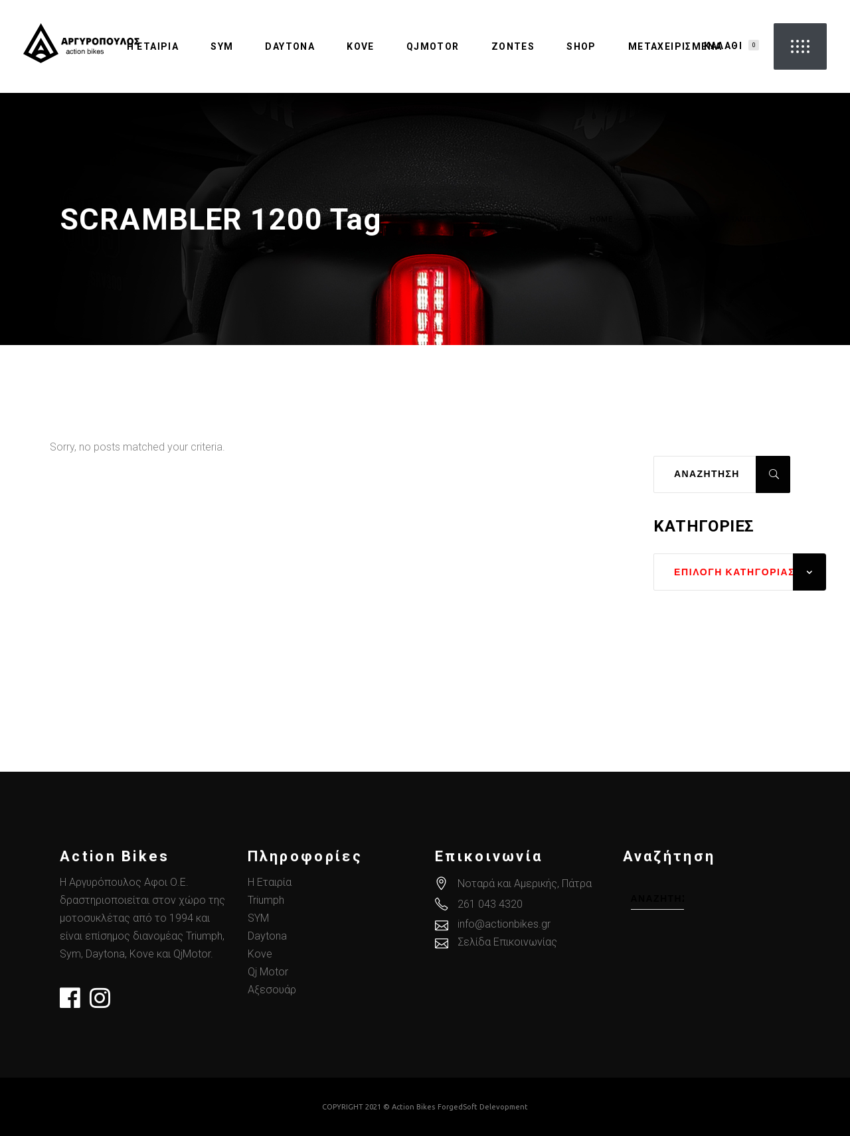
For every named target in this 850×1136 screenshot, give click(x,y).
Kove (260, 954)
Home (601, 220)
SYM (258, 918)
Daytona (267, 936)
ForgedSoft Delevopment (483, 1107)
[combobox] (739, 572)
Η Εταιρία (270, 882)
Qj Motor (268, 971)
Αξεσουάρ (272, 989)
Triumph (266, 900)
